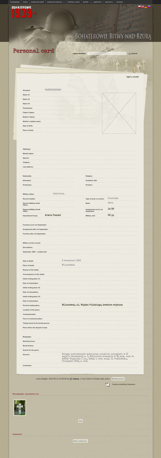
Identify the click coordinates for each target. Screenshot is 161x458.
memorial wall (37, 2)
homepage (15, 2)
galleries (98, 2)
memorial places (55, 2)
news (25, 2)
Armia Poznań (53, 215)
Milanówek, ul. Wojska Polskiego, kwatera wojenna (92, 305)
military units (74, 2)
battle (86, 2)
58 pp (111, 215)
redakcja (76, 379)
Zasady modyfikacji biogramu (123, 384)
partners (109, 2)
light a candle (133, 77)
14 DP (111, 209)
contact (119, 2)
